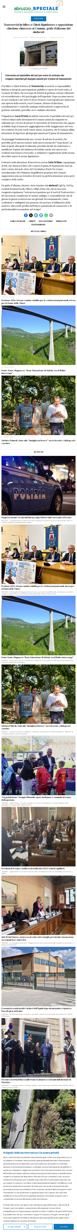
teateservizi (38, 224)
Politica (38, 19)
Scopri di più (14, 1226)
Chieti (32, 221)
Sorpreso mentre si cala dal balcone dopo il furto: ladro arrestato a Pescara (36, 517)
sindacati (61, 221)
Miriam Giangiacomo (38, 37)
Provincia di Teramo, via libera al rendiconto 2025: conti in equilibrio (33, 868)
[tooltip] (26, 215)
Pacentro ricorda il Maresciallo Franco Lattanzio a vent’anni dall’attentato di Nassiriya (36, 1081)
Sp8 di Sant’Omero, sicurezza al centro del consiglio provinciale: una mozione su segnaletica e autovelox (37, 938)
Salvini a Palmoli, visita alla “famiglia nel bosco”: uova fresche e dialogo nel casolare (38, 442)
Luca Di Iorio (46, 221)
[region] (38, 1190)
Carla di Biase (17, 221)
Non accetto (40, 1226)
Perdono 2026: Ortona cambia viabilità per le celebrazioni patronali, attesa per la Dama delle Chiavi (38, 302)
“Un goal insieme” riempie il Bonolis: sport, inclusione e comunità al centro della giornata (36, 798)
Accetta (64, 1226)
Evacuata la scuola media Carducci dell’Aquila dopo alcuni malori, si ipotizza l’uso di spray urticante (36, 1009)
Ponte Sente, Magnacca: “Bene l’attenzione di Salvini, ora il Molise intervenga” (33, 372)
